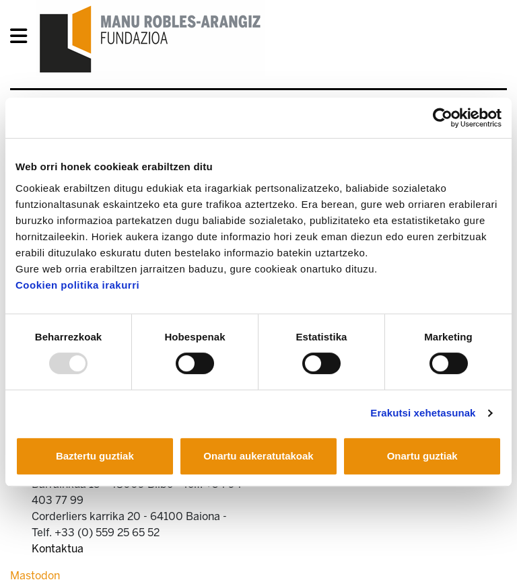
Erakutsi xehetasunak (422, 412)
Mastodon (35, 575)
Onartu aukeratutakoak (258, 456)
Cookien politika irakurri (77, 285)
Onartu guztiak (422, 456)
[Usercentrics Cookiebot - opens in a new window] (443, 118)
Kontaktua (57, 548)
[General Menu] (22, 39)
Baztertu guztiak (95, 456)
